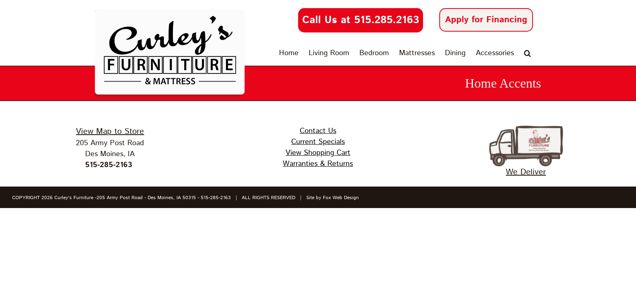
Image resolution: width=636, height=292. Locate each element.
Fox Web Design (341, 197)
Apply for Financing (486, 19)
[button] (537, 53)
